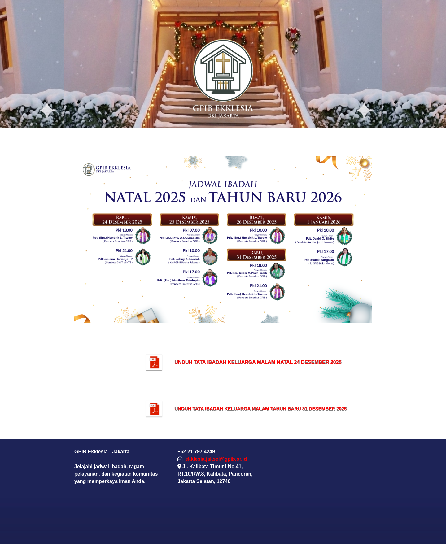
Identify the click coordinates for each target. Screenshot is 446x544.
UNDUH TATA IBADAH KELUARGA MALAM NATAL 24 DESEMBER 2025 (257, 362)
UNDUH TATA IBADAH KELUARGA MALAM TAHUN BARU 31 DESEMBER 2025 (260, 408)
